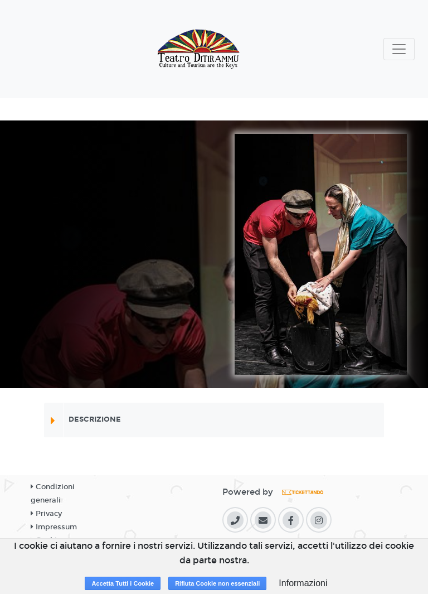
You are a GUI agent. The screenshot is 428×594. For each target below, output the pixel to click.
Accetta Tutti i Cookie (122, 583)
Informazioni (303, 583)
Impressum (54, 527)
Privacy (46, 513)
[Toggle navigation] (399, 49)
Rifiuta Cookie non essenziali (217, 583)
